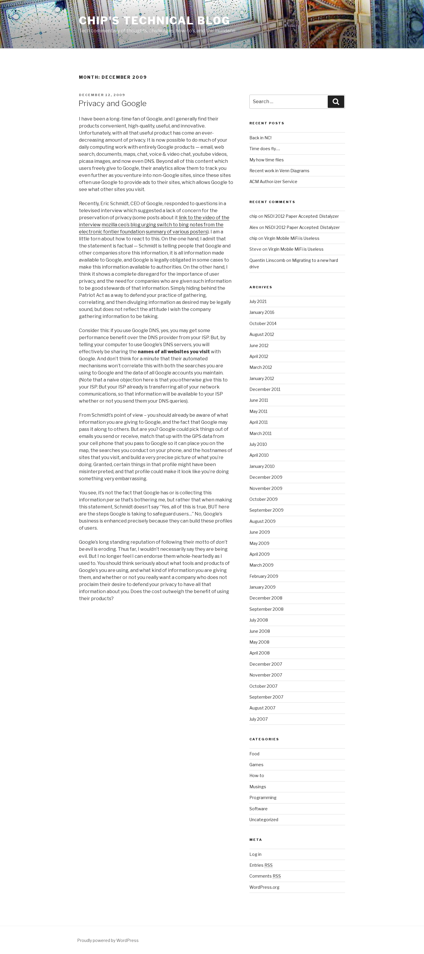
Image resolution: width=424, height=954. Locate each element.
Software (258, 808)
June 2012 (259, 345)
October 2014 (262, 323)
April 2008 (259, 652)
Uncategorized (263, 819)
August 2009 (262, 521)
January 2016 (261, 312)
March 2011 (260, 433)
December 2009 (265, 477)
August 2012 (261, 334)
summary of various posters (177, 232)
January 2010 (262, 466)
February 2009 (263, 576)
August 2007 (262, 707)
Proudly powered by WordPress (108, 940)
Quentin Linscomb (267, 260)
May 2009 (259, 543)
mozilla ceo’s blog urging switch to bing (145, 224)
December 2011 (264, 389)
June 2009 (259, 532)
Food (254, 753)
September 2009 (266, 510)
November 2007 (265, 674)
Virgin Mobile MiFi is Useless (291, 238)
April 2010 (259, 455)
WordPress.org (264, 887)
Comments (265, 875)
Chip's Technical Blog (154, 20)
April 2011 (258, 422)
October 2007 (263, 686)
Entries (261, 865)
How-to (256, 775)
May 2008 (259, 642)
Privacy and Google (112, 103)
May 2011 (258, 411)
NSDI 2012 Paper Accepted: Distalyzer (301, 216)
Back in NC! (260, 137)
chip (253, 216)
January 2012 (261, 378)
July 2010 (258, 444)
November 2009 (265, 488)
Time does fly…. (264, 148)
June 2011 (258, 400)
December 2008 (265, 597)
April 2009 (259, 554)
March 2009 (261, 565)
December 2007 (265, 664)
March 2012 (260, 367)
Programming (262, 797)
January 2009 (262, 587)
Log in (255, 854)
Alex (253, 227)
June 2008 (259, 631)
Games (256, 764)
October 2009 (263, 499)
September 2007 (266, 696)
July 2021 (257, 301)
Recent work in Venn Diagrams (279, 170)
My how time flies (266, 159)
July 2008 (258, 619)
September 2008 (266, 609)
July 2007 (258, 719)
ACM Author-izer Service (273, 181)
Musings (257, 786)
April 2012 (258, 356)
